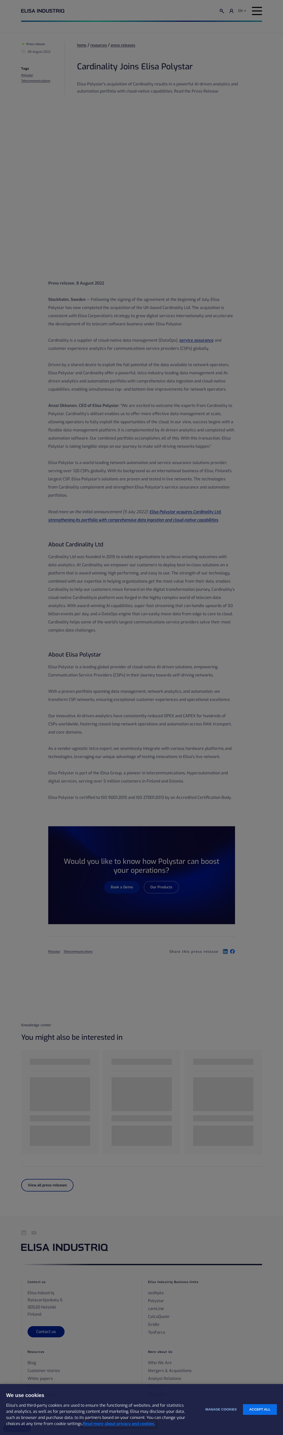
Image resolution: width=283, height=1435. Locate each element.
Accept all (259, 1409)
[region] (141, 1409)
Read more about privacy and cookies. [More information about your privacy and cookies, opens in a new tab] (119, 1423)
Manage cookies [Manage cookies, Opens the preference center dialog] (221, 1409)
